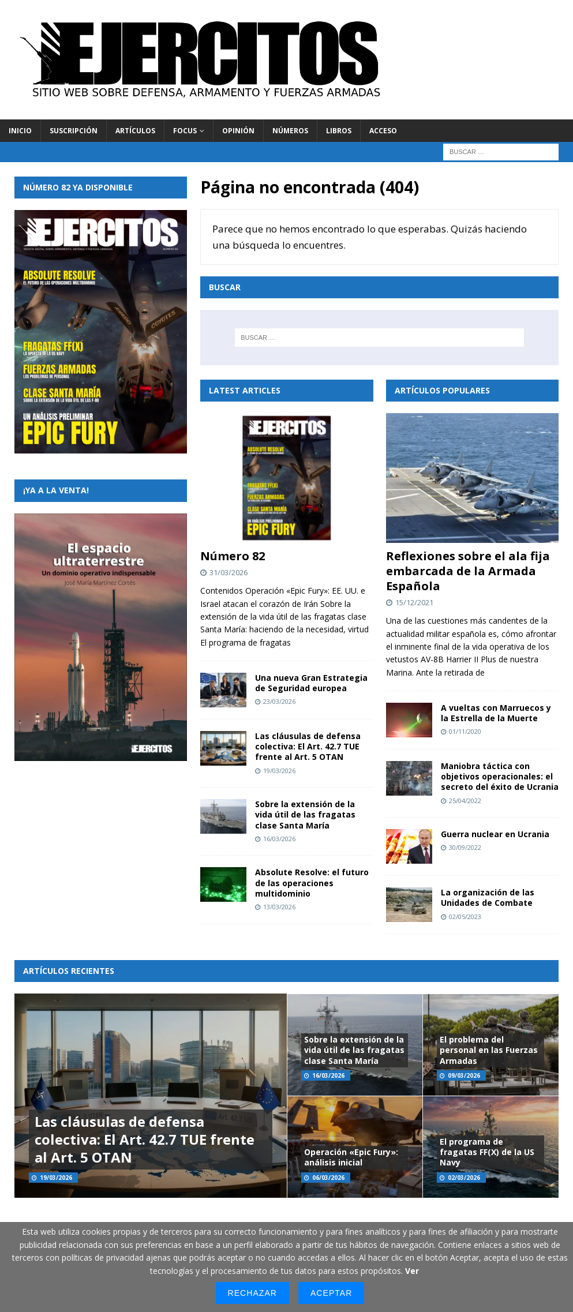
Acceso (383, 131)
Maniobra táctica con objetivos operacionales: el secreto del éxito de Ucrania (500, 776)
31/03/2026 (228, 572)
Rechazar (252, 1293)
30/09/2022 (465, 847)
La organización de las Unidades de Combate (487, 897)
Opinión (238, 131)
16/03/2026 (279, 838)
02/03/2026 (464, 1178)
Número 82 (232, 556)
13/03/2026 (279, 906)
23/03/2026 (279, 701)
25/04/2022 (465, 800)
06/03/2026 (328, 1178)
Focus (185, 131)
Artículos (135, 131)
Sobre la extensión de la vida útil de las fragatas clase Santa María (305, 814)
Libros (338, 131)
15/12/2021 (414, 602)
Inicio (20, 131)
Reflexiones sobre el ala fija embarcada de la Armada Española (468, 571)
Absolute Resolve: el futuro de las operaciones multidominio (312, 882)
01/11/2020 (465, 731)
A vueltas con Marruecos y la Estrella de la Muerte (496, 713)
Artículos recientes (68, 970)
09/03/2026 (464, 1075)
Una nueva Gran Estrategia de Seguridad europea (311, 683)
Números (290, 131)
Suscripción (74, 131)
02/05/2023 (465, 916)
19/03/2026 (279, 770)
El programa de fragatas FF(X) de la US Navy (487, 1152)
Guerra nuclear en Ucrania (495, 834)
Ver (412, 1270)
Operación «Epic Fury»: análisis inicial (351, 1157)
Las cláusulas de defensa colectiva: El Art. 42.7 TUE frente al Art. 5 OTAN (308, 746)
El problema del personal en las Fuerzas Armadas (489, 1050)
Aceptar (331, 1293)
